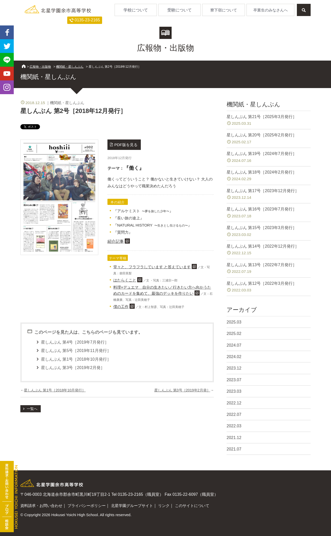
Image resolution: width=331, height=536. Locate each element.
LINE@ (7, 60)
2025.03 (234, 322)
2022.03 (234, 426)
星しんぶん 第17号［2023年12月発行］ (269, 195)
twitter (7, 46)
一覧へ (32, 409)
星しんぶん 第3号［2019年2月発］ (182, 390)
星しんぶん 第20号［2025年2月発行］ (269, 139)
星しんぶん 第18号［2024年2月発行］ (269, 176)
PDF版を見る (125, 145)
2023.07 (234, 380)
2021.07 (234, 449)
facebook (7, 32)
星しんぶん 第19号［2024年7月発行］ (269, 157)
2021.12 (234, 437)
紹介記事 (115, 241)
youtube (7, 73)
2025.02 (234, 333)
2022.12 (234, 403)
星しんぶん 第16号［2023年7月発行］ (269, 213)
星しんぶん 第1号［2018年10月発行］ (55, 390)
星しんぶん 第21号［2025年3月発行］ (269, 120)
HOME (23, 66)
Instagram (7, 87)
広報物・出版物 (40, 66)
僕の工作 (121, 306)
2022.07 (234, 414)
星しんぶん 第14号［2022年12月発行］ (269, 250)
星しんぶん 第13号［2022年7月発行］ (269, 269)
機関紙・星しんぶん (70, 66)
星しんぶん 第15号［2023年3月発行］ (269, 231)
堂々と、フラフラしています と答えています (152, 267)
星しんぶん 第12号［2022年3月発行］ (269, 287)
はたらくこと (124, 280)
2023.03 (234, 391)
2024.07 (234, 345)
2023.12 (234, 368)
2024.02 (234, 357)
